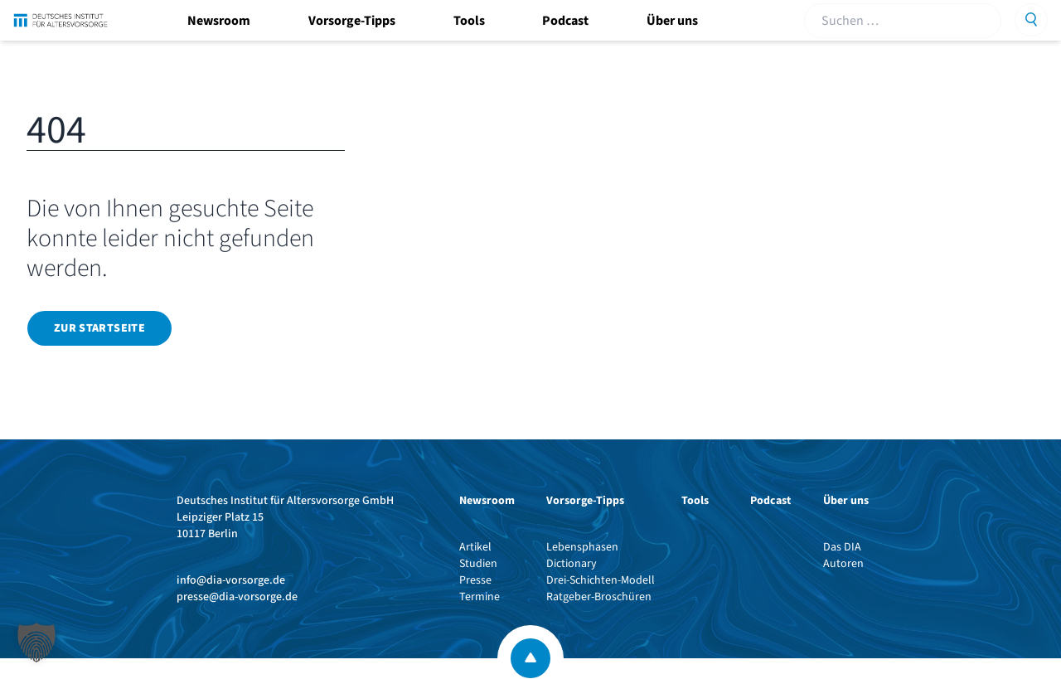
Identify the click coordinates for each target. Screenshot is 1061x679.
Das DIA (842, 547)
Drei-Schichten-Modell (600, 580)
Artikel (475, 547)
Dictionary (571, 563)
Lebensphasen (582, 547)
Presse (475, 580)
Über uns (672, 21)
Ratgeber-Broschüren (599, 597)
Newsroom (218, 21)
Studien (478, 563)
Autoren (843, 563)
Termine (479, 597)
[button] (36, 642)
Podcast (565, 21)
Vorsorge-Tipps (351, 21)
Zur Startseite (99, 328)
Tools (469, 21)
